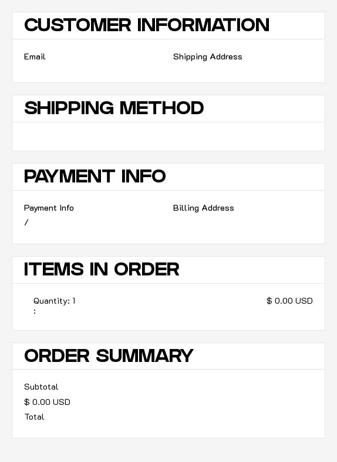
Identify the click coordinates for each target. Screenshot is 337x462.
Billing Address (203, 207)
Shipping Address (207, 56)
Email (35, 56)
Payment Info (49, 207)
